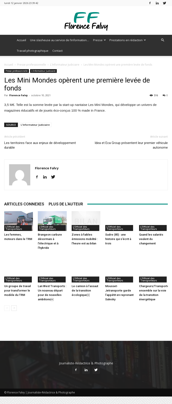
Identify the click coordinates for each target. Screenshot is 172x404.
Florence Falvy (18, 95)
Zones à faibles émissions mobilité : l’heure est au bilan (85, 239)
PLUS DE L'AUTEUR (66, 204)
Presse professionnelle (31, 64)
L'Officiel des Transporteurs (14, 228)
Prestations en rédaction (127, 40)
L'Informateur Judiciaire (64, 64)
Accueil (21, 40)
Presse (99, 40)
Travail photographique (32, 51)
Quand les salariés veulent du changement (151, 239)
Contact (57, 51)
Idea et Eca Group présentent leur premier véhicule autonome (131, 145)
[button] (162, 40)
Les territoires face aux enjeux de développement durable (40, 145)
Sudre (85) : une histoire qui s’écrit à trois (118, 239)
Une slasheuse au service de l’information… (59, 40)
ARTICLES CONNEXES (24, 204)
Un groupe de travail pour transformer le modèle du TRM (17, 281)
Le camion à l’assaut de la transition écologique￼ (85, 281)
